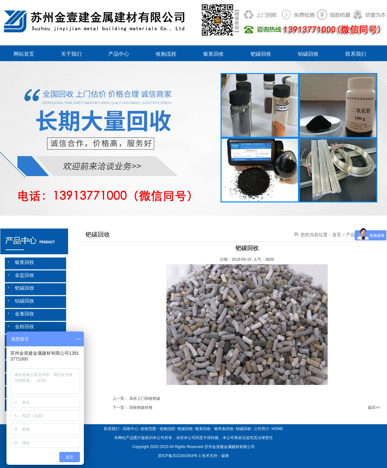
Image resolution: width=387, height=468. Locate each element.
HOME (277, 428)
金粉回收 (24, 326)
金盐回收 (24, 275)
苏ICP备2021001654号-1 (179, 456)
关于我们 (71, 54)
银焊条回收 (223, 428)
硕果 (225, 456)
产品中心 (118, 54)
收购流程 (166, 54)
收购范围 (148, 428)
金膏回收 (24, 313)
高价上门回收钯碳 (144, 398)
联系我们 (355, 54)
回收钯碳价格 (141, 407)
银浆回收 (213, 54)
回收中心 (130, 428)
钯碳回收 (261, 54)
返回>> (374, 407)
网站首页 (24, 54)
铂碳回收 (308, 54)
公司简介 (261, 428)
